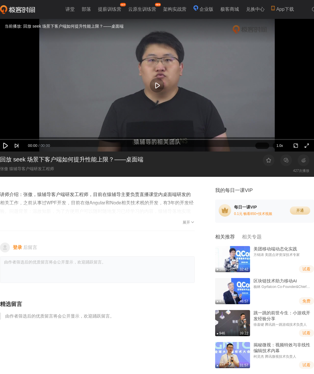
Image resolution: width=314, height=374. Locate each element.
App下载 (282, 9)
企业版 (206, 9)
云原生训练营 (144, 7)
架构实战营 (174, 9)
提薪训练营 (111, 7)
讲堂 (70, 9)
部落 (86, 9)
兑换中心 (255, 9)
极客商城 (229, 9)
